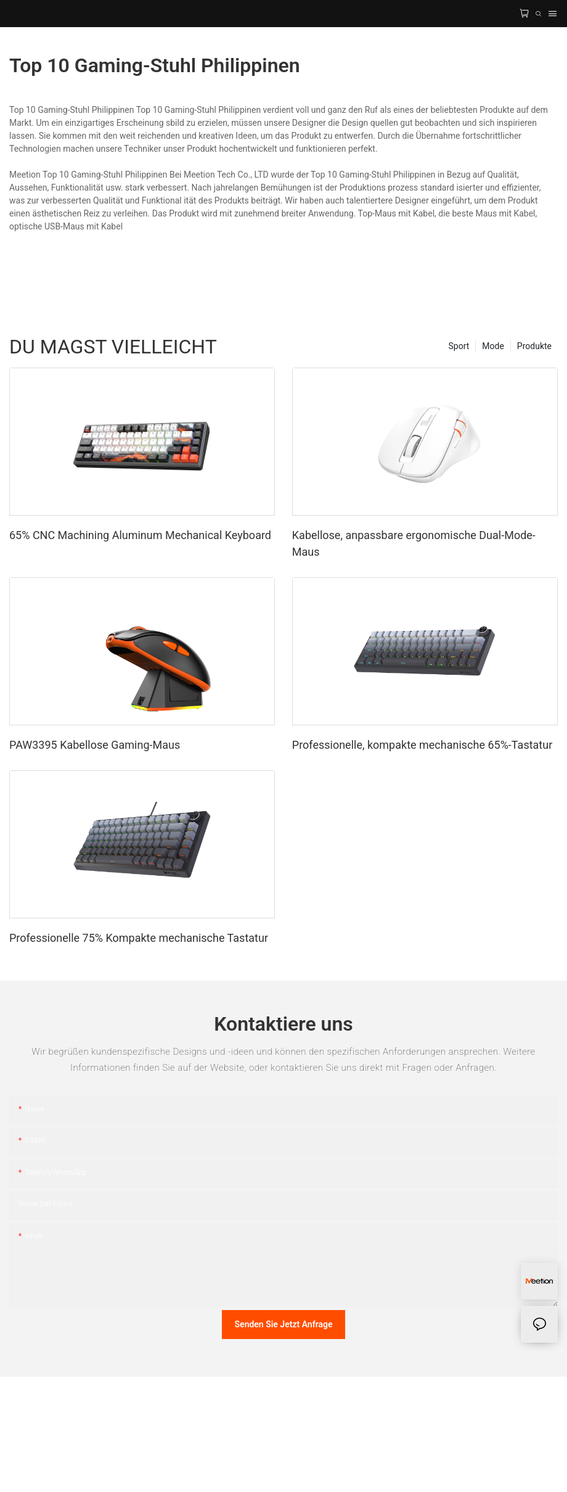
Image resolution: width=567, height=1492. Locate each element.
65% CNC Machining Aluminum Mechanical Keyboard (140, 535)
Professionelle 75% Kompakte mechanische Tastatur (138, 937)
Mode (493, 346)
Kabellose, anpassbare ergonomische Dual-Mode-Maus (414, 543)
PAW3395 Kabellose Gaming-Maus (94, 744)
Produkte (534, 346)
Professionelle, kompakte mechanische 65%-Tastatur (422, 744)
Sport (459, 346)
